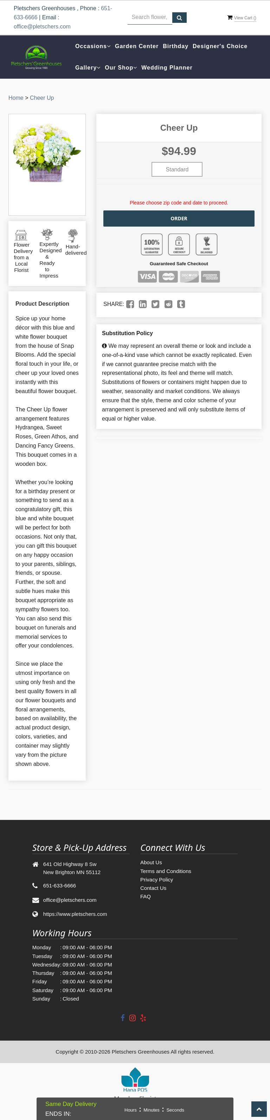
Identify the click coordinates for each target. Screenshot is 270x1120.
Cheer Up (42, 98)
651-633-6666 (59, 885)
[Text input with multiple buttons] (150, 18)
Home (16, 98)
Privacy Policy (156, 880)
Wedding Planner (166, 68)
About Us (151, 862)
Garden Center (137, 46)
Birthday (175, 46)
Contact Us (153, 888)
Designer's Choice (220, 46)
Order (179, 218)
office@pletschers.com (42, 27)
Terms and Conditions (165, 871)
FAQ (145, 896)
